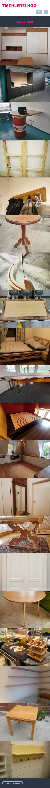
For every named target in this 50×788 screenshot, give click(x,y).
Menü (39, 12)
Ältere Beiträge (12, 783)
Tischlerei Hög (19, 5)
